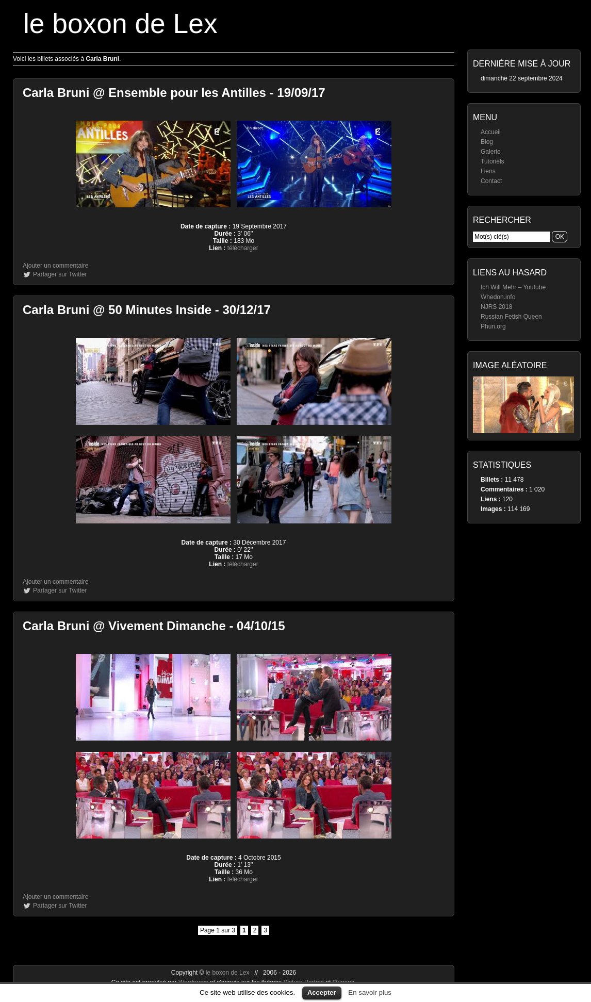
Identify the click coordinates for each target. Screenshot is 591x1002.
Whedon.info (498, 297)
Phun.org (493, 326)
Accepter (321, 992)
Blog (487, 141)
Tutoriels (492, 161)
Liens (488, 171)
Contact (491, 181)
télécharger (242, 248)
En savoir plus (369, 992)
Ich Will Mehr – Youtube (513, 287)
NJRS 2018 (496, 306)
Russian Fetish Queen (511, 316)
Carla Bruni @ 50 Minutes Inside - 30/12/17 (147, 310)
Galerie (491, 151)
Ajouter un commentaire (55, 265)
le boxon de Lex (120, 23)
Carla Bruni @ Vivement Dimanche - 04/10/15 (154, 626)
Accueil (491, 132)
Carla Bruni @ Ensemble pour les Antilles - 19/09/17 (174, 93)
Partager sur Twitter (60, 274)
